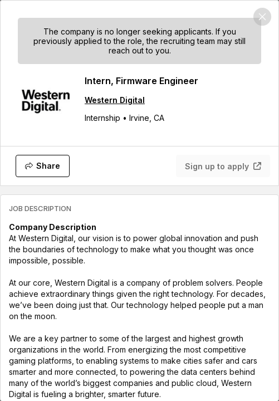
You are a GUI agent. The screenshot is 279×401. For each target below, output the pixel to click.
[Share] (43, 166)
